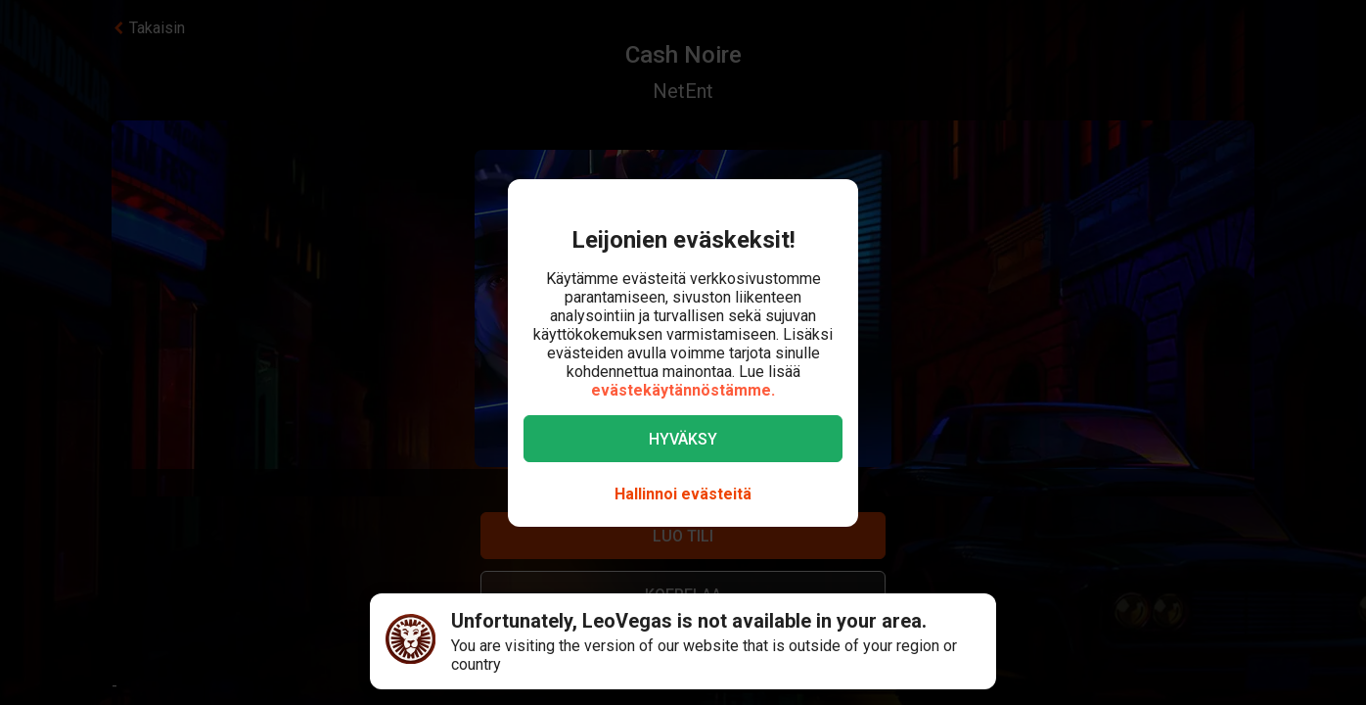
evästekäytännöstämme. (683, 390)
